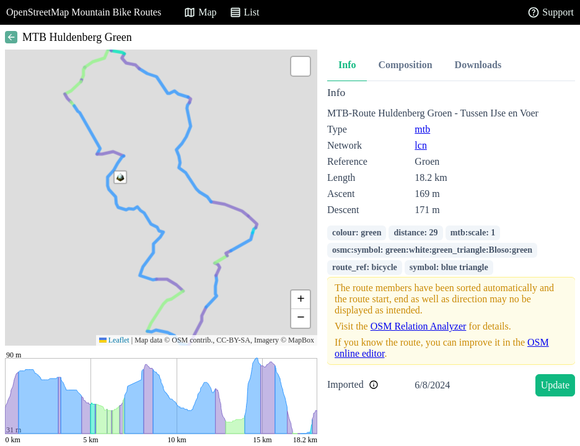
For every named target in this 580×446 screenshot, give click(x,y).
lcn (421, 145)
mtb (422, 129)
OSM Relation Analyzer (419, 326)
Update (555, 385)
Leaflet (114, 340)
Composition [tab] (405, 64)
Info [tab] (347, 64)
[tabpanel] (451, 243)
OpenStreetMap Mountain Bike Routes (83, 12)
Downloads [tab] (478, 64)
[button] (120, 177)
